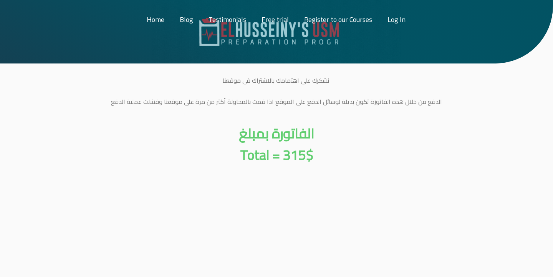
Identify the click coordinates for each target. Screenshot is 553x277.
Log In (396, 19)
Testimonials (227, 19)
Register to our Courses (338, 19)
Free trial (275, 19)
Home (155, 19)
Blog (186, 19)
